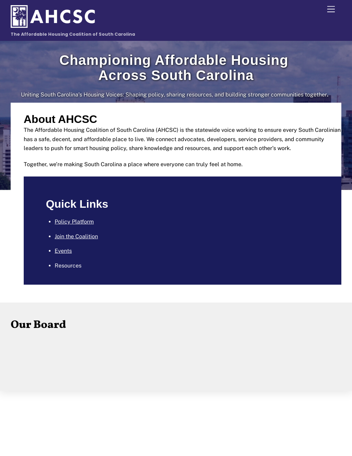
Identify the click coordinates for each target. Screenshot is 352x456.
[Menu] (331, 9)
